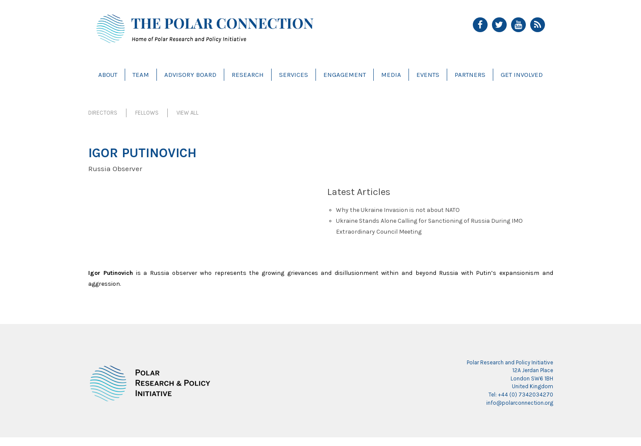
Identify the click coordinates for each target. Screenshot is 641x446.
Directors (102, 112)
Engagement (344, 75)
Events (427, 75)
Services (293, 75)
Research (248, 75)
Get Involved (522, 75)
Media (391, 75)
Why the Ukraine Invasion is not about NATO (398, 210)
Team (141, 75)
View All (187, 112)
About (107, 75)
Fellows (147, 112)
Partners (470, 75)
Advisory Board (190, 75)
